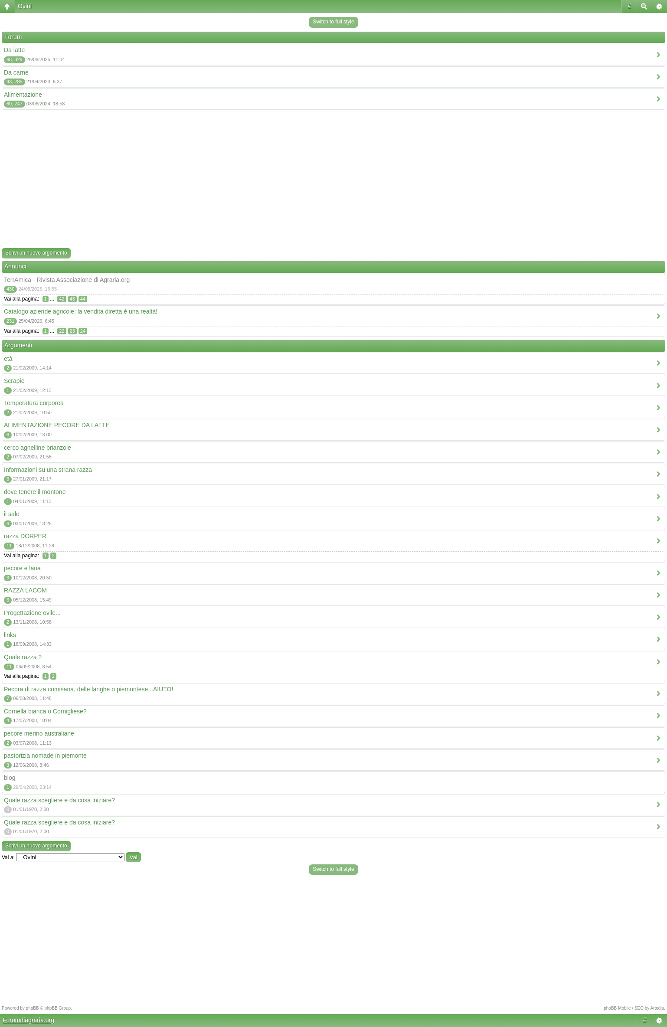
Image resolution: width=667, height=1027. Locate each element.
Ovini (25, 6)
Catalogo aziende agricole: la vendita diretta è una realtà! (80, 311)
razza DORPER (25, 536)
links (10, 634)
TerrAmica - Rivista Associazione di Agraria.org (67, 279)
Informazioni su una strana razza (48, 469)
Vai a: (8, 857)
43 (72, 298)
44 (82, 298)
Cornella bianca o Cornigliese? (45, 711)
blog (9, 777)
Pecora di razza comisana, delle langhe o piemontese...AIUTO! (88, 689)
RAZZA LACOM (25, 590)
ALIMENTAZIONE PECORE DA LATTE (57, 425)
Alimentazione (23, 94)
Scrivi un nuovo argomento (36, 253)
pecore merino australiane (39, 733)
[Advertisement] (333, 181)
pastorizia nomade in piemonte (45, 755)
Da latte (14, 49)
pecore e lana (22, 568)
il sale (12, 513)
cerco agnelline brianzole (37, 447)
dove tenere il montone (34, 491)
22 (61, 331)
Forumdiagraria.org (28, 1020)
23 (72, 331)
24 (82, 331)
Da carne (16, 72)
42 (61, 298)
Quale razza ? (23, 657)
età (8, 358)
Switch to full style (333, 22)
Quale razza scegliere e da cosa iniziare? (59, 800)
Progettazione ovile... (32, 612)
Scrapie (14, 380)
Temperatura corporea (34, 402)
